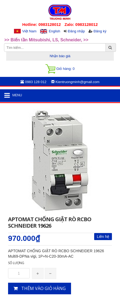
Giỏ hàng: (60, 69)
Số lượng (16, 263)
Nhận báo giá (60, 56)
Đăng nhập (76, 31)
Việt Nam (29, 31)
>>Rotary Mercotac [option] (23, 35)
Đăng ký (100, 31)
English (54, 31)
